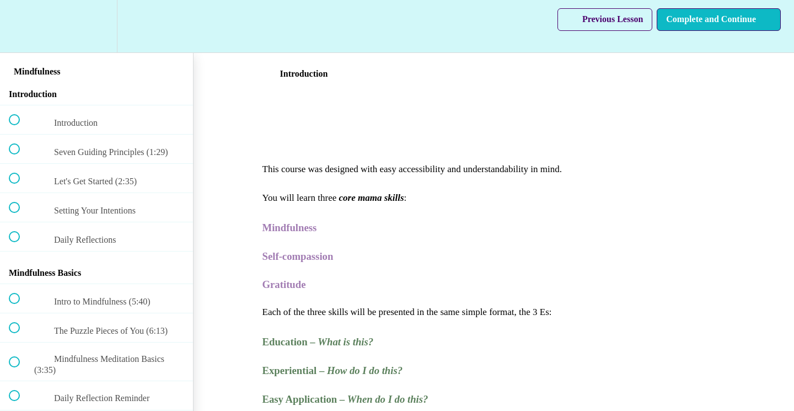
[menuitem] (96, 26)
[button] (20, 26)
